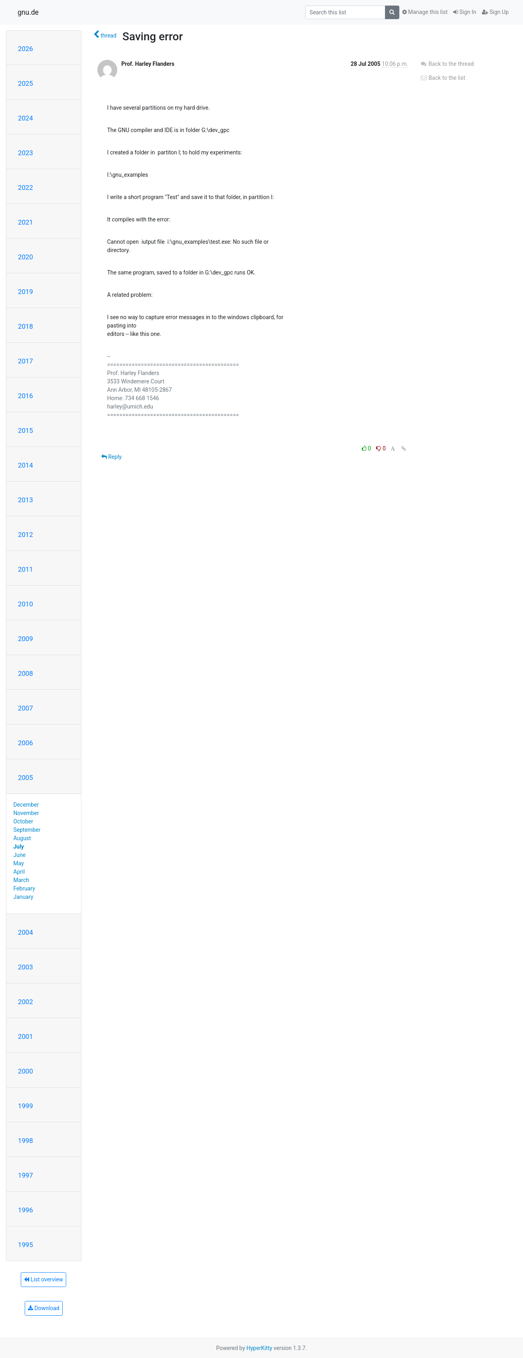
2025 (25, 83)
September (27, 830)
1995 (25, 1245)
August (22, 838)
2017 (25, 361)
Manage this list (425, 12)
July (19, 846)
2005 (25, 778)
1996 (25, 1210)
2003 (25, 967)
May (19, 863)
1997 (25, 1175)
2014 (25, 465)
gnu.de (28, 12)
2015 (25, 430)
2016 (25, 396)
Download (43, 1308)
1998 (25, 1141)
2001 (25, 1036)
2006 (25, 743)
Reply (111, 457)
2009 (25, 639)
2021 (25, 222)
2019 (25, 292)
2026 (25, 49)
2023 (25, 153)
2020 (25, 257)
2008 (25, 673)
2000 (25, 1071)
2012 (25, 535)
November (26, 813)
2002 (25, 1002)
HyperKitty (259, 1348)
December (26, 804)
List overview (43, 1279)
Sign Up (495, 12)
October (23, 821)
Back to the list (442, 78)
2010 (25, 604)
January (24, 897)
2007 (25, 708)
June (20, 855)
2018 (25, 326)
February (24, 888)
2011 (25, 569)
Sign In (464, 12)
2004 (25, 932)
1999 (25, 1106)
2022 (25, 187)
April (19, 871)
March (22, 880)
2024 (25, 118)
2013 (25, 500)
